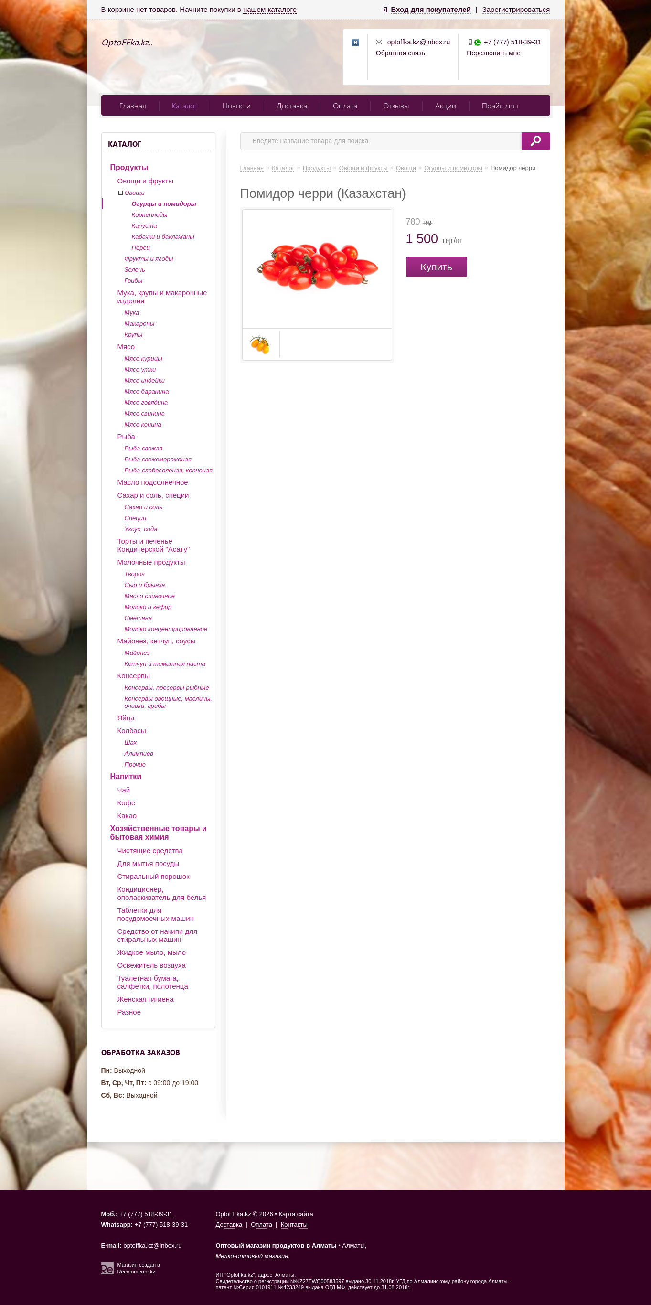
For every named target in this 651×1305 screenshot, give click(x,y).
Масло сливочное (150, 595)
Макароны (140, 323)
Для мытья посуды (148, 863)
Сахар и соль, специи (153, 495)
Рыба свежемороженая (158, 459)
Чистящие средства (150, 850)
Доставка (292, 105)
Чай (123, 790)
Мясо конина (143, 424)
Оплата (345, 105)
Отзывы (396, 105)
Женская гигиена (145, 999)
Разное (129, 1012)
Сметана (138, 617)
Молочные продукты (151, 562)
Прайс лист (500, 105)
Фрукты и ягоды (149, 258)
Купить (436, 266)
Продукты (129, 167)
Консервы (133, 676)
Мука (132, 312)
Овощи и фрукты (145, 181)
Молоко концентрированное (166, 628)
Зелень (135, 269)
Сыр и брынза (145, 584)
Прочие (135, 764)
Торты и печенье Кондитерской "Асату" (153, 545)
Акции (445, 105)
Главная (132, 105)
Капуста (144, 225)
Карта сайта (295, 1214)
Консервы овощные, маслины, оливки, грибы (169, 702)
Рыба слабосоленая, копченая (169, 470)
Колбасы (131, 731)
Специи (136, 518)
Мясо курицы (143, 358)
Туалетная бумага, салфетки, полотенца (152, 982)
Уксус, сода (141, 529)
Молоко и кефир (148, 606)
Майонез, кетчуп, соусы (156, 641)
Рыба (126, 436)
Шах (131, 742)
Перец (141, 247)
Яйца (126, 718)
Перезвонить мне (494, 53)
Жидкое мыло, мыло (151, 952)
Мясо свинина (145, 413)
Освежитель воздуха (151, 965)
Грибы (134, 280)
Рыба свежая (144, 448)
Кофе (126, 803)
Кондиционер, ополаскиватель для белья (161, 893)
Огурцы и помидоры (164, 203)
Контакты (294, 1224)
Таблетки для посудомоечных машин (155, 914)
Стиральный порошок (153, 876)
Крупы (134, 334)
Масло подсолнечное (152, 482)
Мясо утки (140, 369)
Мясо (126, 346)
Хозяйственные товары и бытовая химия (158, 832)
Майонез (137, 652)
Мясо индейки (145, 380)
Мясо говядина (146, 402)
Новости (237, 105)
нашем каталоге (270, 9)
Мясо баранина (147, 391)
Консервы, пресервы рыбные (167, 687)
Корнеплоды (150, 214)
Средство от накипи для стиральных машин (157, 935)
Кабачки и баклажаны (163, 236)
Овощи (135, 192)
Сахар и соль (144, 507)
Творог (135, 574)
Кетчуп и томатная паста (165, 663)
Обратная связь (400, 53)
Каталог (184, 105)
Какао (127, 816)
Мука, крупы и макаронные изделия (162, 297)
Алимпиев (139, 753)
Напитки (126, 776)
